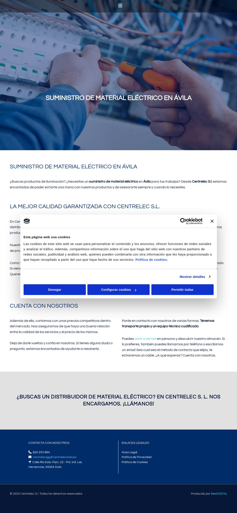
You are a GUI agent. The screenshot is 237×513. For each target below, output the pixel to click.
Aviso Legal (129, 452)
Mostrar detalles (192, 277)
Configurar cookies (118, 289)
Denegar (54, 289)
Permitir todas (182, 289)
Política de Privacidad (136, 457)
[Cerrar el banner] (212, 221)
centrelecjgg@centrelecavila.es (54, 457)
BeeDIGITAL (219, 493)
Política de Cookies (135, 462)
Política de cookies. (151, 259)
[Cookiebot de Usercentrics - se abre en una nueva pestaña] (183, 221)
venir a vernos (145, 338)
